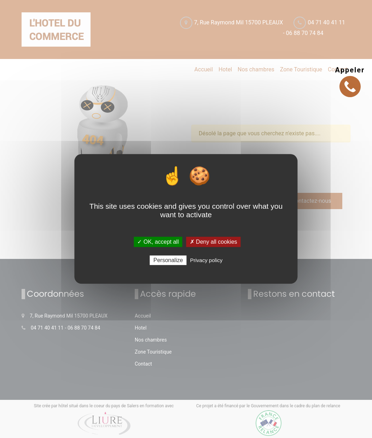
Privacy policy (206, 261)
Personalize (168, 261)
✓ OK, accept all (158, 242)
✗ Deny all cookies (213, 242)
